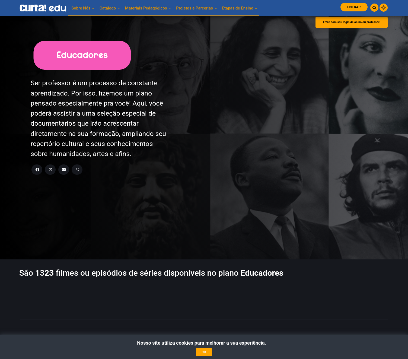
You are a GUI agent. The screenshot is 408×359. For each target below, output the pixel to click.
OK (204, 352)
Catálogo (110, 8)
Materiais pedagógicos (148, 8)
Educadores (262, 272)
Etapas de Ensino (239, 8)
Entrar (354, 7)
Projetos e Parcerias (196, 8)
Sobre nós (82, 8)
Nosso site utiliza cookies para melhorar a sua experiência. (204, 343)
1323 (44, 272)
